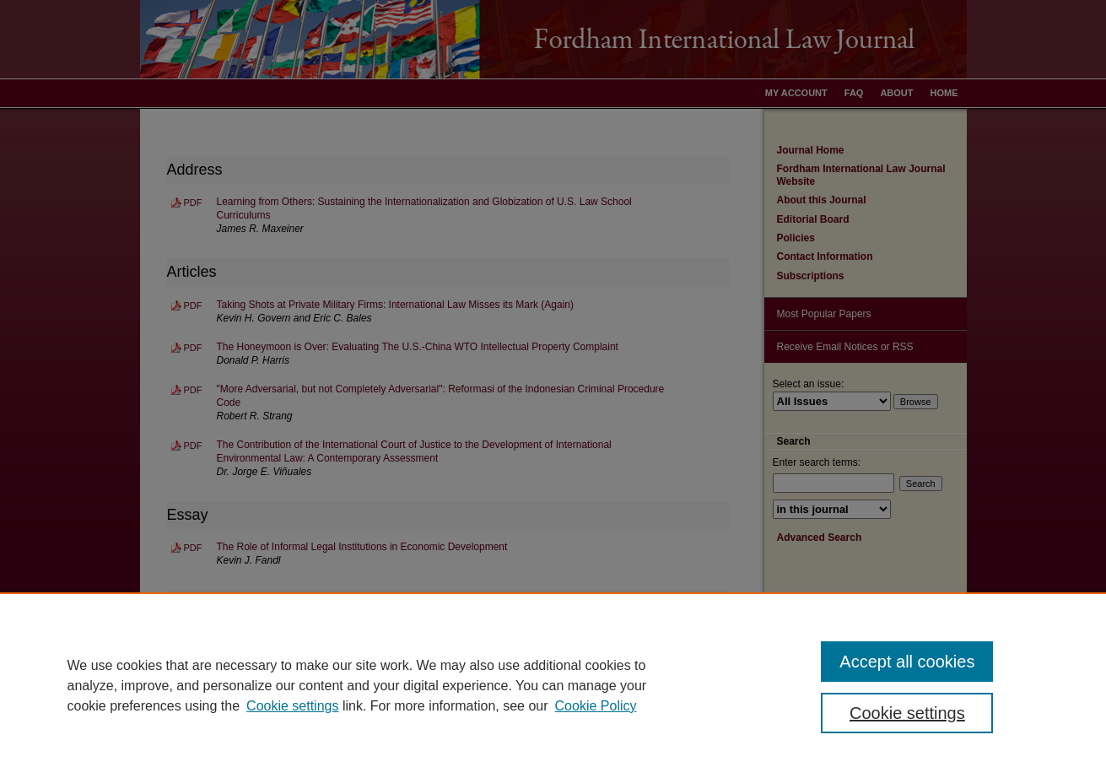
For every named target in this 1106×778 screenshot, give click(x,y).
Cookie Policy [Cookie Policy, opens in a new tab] (596, 706)
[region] (553, 685)
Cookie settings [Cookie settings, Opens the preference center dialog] (907, 713)
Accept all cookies (906, 661)
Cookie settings (292, 706)
